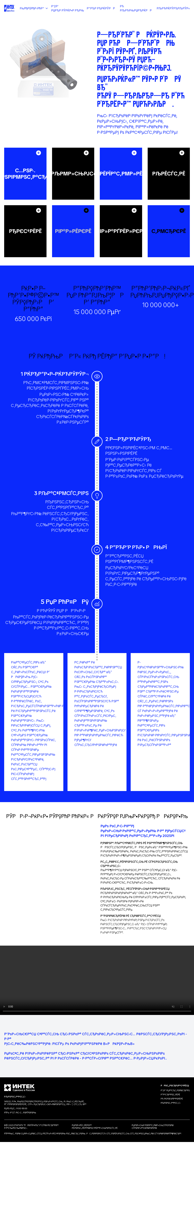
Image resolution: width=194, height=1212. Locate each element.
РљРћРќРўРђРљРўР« (173, 8)
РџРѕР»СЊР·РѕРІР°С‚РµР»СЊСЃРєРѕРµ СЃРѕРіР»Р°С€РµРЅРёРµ (153, 1126)
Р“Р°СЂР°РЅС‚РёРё (170, 1094)
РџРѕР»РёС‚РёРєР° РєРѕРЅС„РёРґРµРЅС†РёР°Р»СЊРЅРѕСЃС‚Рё (95, 1126)
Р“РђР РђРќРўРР (102, 8)
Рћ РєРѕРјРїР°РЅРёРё (172, 1099)
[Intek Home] (9, 8)
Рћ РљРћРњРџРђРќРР (137, 8)
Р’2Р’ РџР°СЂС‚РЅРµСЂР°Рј (175, 1090)
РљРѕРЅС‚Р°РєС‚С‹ (171, 1103)
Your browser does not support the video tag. (97, 980)
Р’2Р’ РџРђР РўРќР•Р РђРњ (67, 8)
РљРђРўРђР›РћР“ (34, 8)
